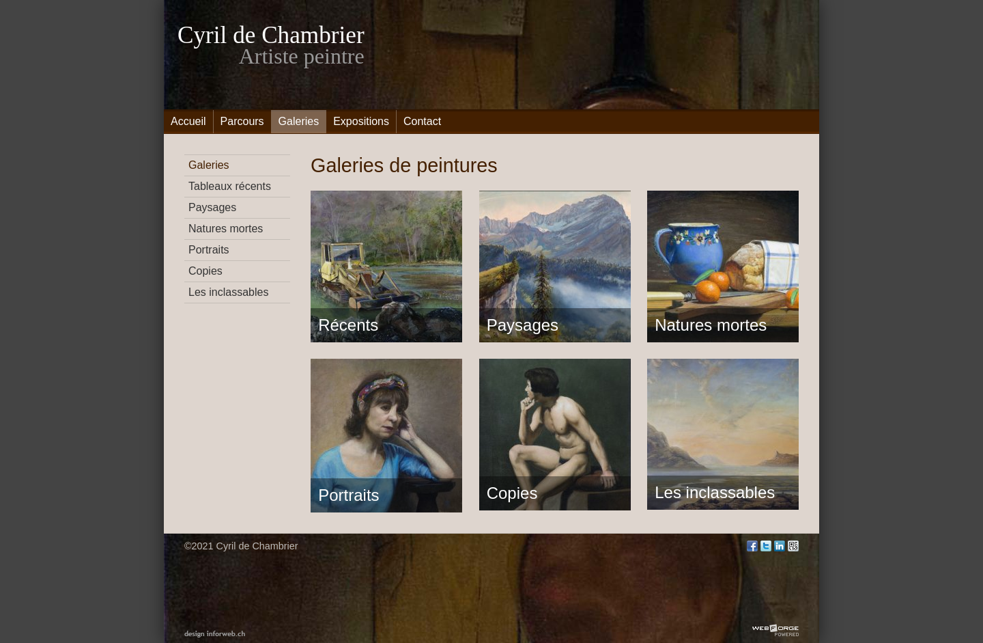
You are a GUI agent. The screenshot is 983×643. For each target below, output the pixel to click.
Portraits (208, 250)
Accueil (188, 121)
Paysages (212, 207)
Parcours (242, 121)
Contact (422, 121)
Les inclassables (228, 292)
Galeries (299, 121)
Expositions (361, 121)
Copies (205, 271)
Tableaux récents (229, 186)
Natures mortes (225, 228)
